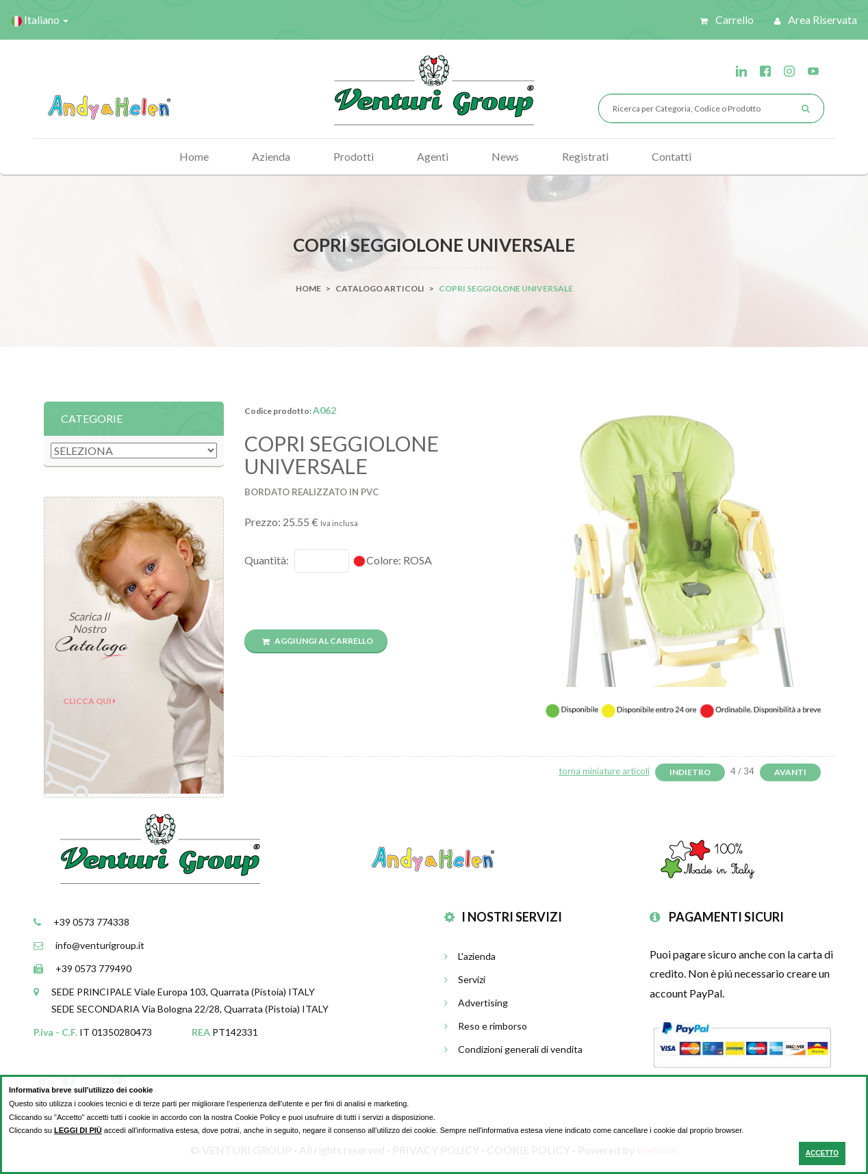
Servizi (464, 979)
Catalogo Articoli (379, 288)
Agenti (432, 156)
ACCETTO (822, 1153)
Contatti (671, 156)
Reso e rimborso (485, 1026)
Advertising (476, 1002)
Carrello (727, 19)
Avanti (790, 772)
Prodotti (353, 156)
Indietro (690, 772)
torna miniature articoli (604, 771)
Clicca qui (89, 701)
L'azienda (470, 956)
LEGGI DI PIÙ (78, 1130)
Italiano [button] (39, 20)
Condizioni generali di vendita (513, 1049)
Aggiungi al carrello (317, 641)
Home (194, 156)
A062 (324, 410)
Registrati (585, 156)
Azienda (271, 156)
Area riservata (815, 19)
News (505, 156)
